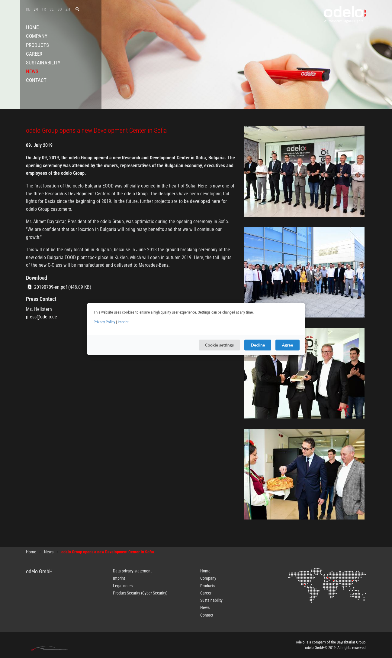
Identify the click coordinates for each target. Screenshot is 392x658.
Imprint (123, 322)
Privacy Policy (104, 322)
